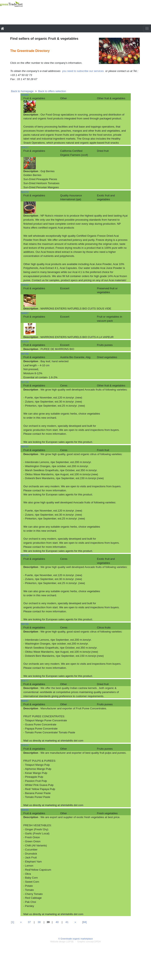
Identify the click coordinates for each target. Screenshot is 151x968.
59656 (25, 745)
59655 (25, 809)
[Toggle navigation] (147, 28)
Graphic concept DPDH (89, 941)
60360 (25, 94)
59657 (25, 700)
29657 (25, 147)
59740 (25, 353)
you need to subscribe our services (83, 71)
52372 (25, 192)
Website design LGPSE (62, 941)
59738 (25, 382)
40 (57, 922)
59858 (25, 341)
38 (39, 922)
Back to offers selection (52, 91)
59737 (25, 446)
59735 (25, 624)
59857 (25, 313)
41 (66, 922)
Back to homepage (22, 91)
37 (29, 922)
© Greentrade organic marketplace (75, 938)
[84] (84, 922)
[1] (12, 922)
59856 (25, 284)
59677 (25, 680)
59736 (25, 555)
